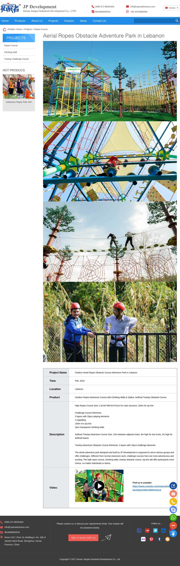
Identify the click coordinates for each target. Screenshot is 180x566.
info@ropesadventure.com (142, 6)
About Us (36, 20)
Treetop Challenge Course (16, 59)
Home (5, 20)
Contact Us (99, 20)
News (83, 20)
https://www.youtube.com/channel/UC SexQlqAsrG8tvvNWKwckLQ (151, 488)
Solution (69, 20)
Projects (53, 20)
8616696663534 (102, 12)
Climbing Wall (10, 52)
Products (20, 20)
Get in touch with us (83, 537)
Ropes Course (41, 29)
